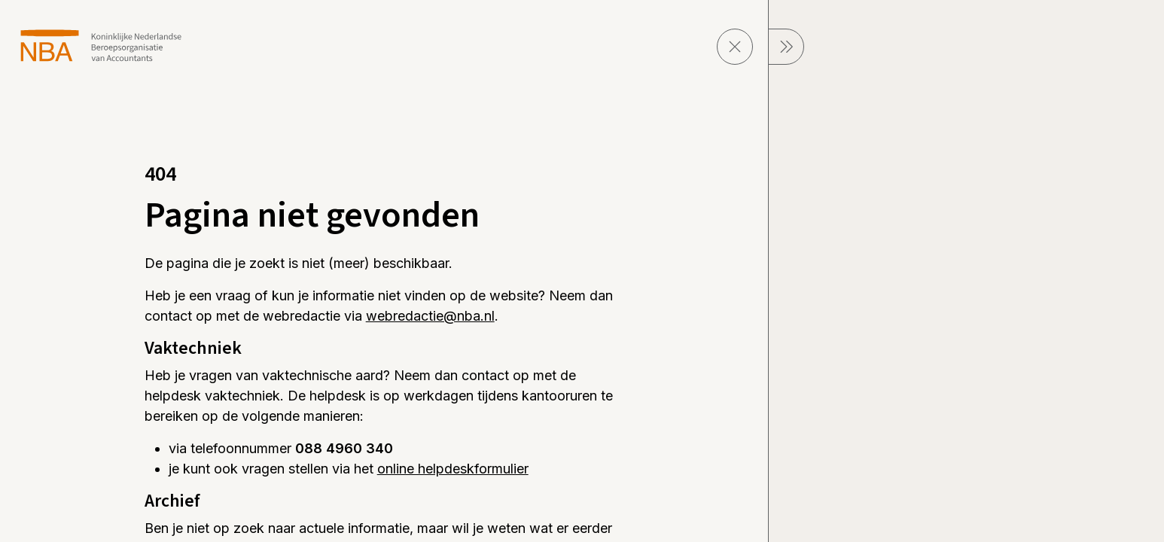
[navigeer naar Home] (101, 45)
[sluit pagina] (735, 47)
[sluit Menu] (786, 47)
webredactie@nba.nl (430, 316)
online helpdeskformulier (453, 469)
